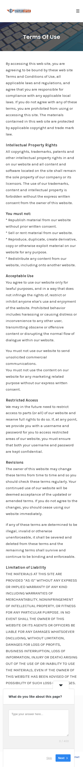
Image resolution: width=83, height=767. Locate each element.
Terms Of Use (41, 37)
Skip (49, 758)
